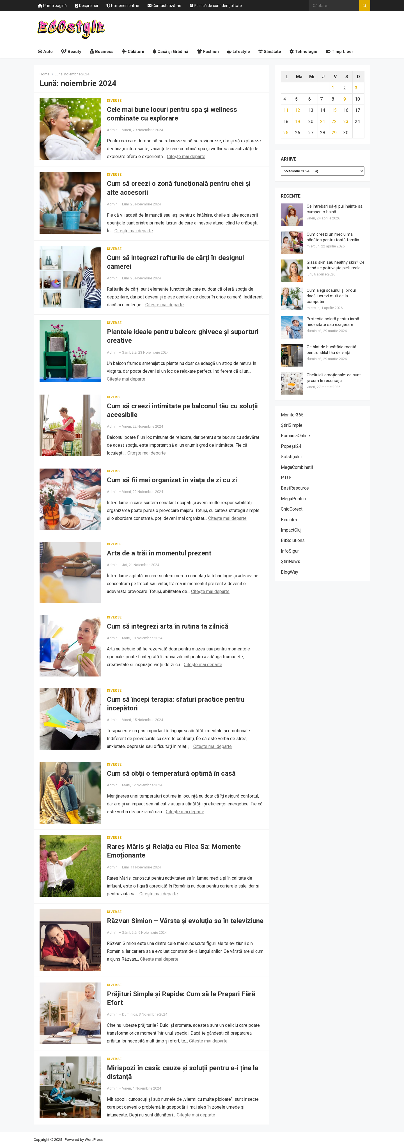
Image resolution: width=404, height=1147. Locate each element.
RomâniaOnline (295, 435)
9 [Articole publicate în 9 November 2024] (344, 99)
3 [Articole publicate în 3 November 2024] (356, 88)
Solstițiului (291, 456)
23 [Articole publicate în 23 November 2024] (345, 121)
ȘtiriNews (290, 561)
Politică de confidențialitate (216, 5)
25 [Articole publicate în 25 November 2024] (285, 132)
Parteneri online (122, 5)
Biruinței (289, 519)
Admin (112, 130)
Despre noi (86, 5)
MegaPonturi (293, 498)
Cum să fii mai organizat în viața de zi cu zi (172, 480)
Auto (45, 51)
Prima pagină (52, 5)
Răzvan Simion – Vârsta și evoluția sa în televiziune (185, 921)
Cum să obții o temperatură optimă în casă (171, 773)
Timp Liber (339, 51)
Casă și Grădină (170, 51)
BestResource (295, 488)
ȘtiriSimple (291, 425)
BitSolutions (293, 540)
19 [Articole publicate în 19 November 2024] (297, 121)
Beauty (71, 51)
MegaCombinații (297, 467)
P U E (286, 477)
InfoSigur (290, 551)
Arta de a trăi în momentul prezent (159, 553)
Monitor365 (292, 415)
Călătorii (133, 51)
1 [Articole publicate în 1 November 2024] (333, 88)
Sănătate (269, 51)
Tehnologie (303, 51)
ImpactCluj (291, 530)
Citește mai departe (186, 156)
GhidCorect (291, 509)
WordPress (94, 1139)
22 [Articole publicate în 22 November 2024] (334, 121)
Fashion (208, 51)
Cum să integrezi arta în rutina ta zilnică (167, 626)
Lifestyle (238, 51)
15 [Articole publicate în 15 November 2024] (334, 110)
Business (101, 51)
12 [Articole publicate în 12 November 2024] (297, 110)
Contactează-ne (164, 5)
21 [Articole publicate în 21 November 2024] (322, 121)
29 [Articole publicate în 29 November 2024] (334, 132)
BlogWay (289, 572)
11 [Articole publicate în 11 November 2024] (285, 110)
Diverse (114, 101)
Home (44, 74)
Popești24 (291, 446)
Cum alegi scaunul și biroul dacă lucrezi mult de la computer (331, 296)
